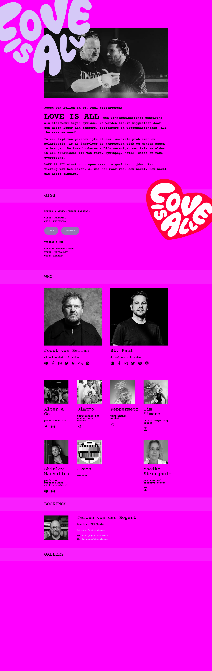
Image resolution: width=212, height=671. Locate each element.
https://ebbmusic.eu (91, 530)
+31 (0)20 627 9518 (95, 536)
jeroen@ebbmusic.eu (95, 539)
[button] (106, 631)
